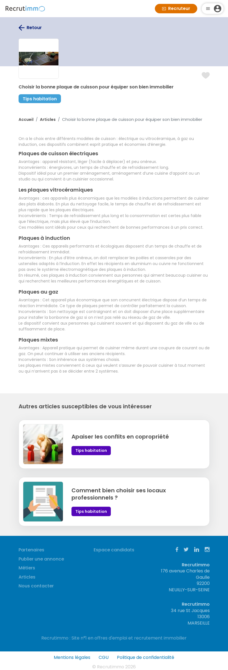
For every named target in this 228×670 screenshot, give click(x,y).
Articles (48, 119)
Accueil (26, 119)
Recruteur (176, 8)
